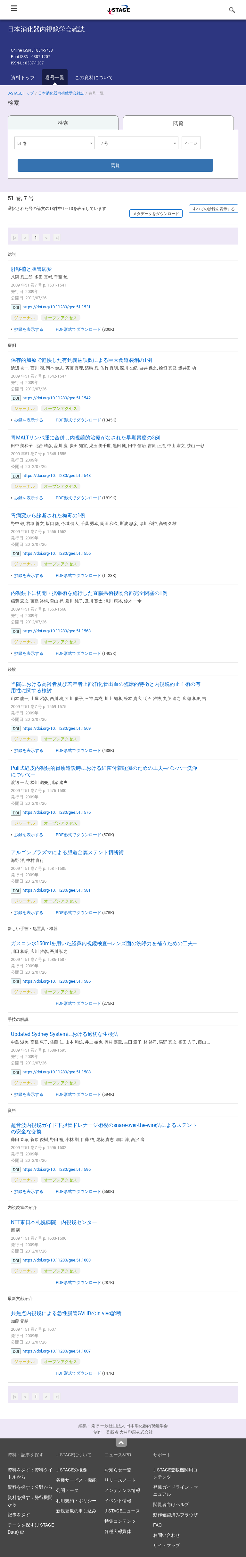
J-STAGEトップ (21, 93)
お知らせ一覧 (117, 1470)
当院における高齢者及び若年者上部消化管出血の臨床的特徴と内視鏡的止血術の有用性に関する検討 (106, 687)
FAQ (157, 1525)
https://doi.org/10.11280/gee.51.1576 (56, 812)
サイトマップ (166, 1545)
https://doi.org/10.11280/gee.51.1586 (56, 981)
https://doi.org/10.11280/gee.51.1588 (56, 1072)
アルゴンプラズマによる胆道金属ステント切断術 (67, 852)
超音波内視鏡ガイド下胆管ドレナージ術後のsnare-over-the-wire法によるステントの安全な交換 (104, 1128)
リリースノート (120, 1480)
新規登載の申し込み (76, 1511)
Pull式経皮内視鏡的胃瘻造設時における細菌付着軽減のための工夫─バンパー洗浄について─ (104, 771)
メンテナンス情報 (122, 1490)
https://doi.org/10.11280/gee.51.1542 (56, 398)
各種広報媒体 (117, 1531)
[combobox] (54, 143)
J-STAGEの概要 (71, 1470)
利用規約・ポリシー (76, 1500)
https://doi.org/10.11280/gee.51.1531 (56, 307)
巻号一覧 (54, 77)
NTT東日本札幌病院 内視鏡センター (54, 1222)
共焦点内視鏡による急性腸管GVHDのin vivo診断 (66, 1313)
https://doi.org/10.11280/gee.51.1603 (56, 1260)
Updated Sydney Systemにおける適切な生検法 (64, 1033)
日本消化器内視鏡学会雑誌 (61, 93)
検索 (63, 122)
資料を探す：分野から (30, 1487)
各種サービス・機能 (76, 1480)
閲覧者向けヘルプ (171, 1504)
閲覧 (178, 123)
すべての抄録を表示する (214, 208)
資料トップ (23, 77)
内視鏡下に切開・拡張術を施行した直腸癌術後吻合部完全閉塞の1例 (89, 592)
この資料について (94, 77)
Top (121, 1442)
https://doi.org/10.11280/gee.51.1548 (56, 475)
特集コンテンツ (120, 1521)
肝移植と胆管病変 (31, 268)
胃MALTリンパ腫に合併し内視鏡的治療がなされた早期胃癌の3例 (85, 437)
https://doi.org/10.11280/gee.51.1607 (56, 1351)
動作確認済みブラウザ (175, 1514)
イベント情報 (117, 1500)
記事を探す (19, 1514)
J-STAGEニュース (122, 1511)
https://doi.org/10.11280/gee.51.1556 (56, 553)
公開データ (67, 1490)
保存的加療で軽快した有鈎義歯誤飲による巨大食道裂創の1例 (81, 359)
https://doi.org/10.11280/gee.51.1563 (56, 631)
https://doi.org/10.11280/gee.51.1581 (56, 890)
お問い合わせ (166, 1535)
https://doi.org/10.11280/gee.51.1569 (56, 728)
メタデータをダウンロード (156, 213)
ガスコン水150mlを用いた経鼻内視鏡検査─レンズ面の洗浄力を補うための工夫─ (104, 943)
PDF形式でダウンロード (78, 329)
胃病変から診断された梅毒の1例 (48, 515)
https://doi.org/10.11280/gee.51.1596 (56, 1169)
